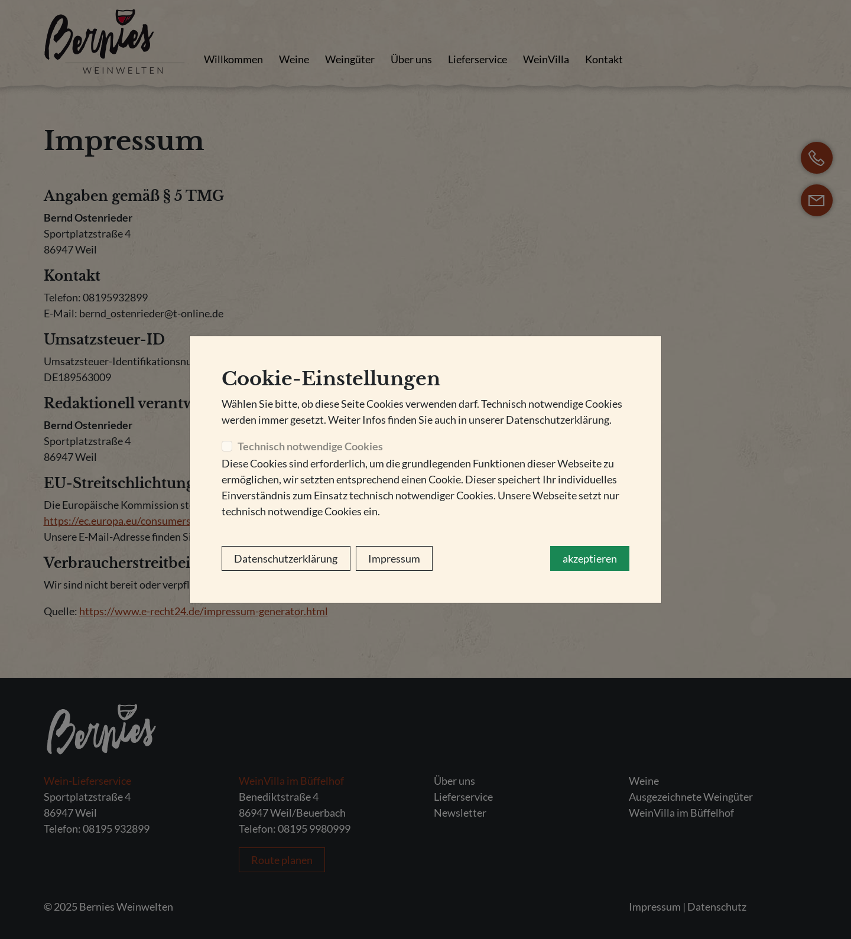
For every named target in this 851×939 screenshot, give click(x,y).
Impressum (394, 558)
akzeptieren (590, 558)
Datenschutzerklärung (285, 558)
